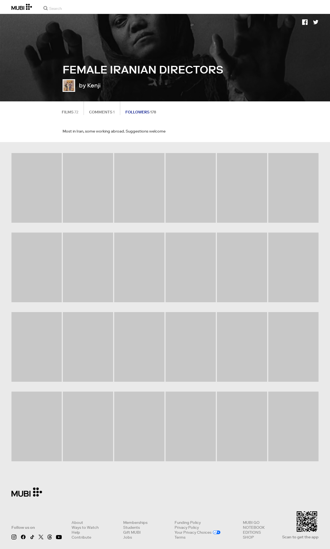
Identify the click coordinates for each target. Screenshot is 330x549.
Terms (180, 537)
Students (131, 527)
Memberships (135, 522)
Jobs (127, 537)
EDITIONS (252, 532)
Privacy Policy (187, 527)
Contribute (81, 537)
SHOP (248, 537)
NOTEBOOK (254, 527)
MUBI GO (251, 522)
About (77, 522)
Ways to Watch (85, 527)
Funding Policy (188, 522)
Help (76, 532)
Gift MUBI (132, 532)
